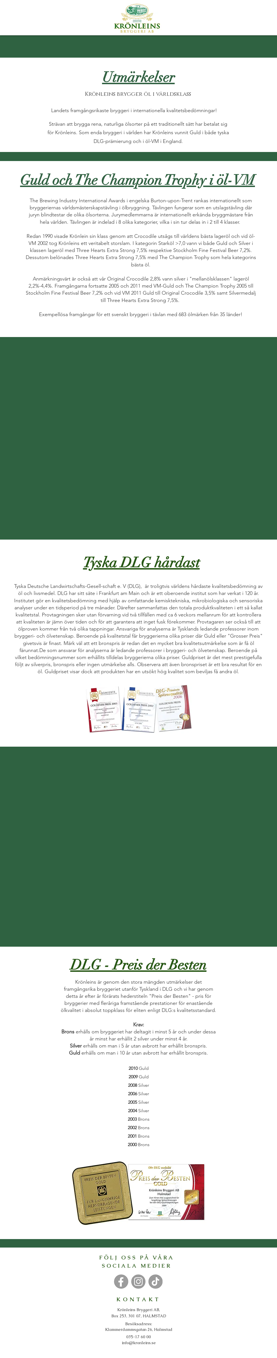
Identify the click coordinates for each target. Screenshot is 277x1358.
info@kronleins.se (139, 1342)
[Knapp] (120, 1281)
